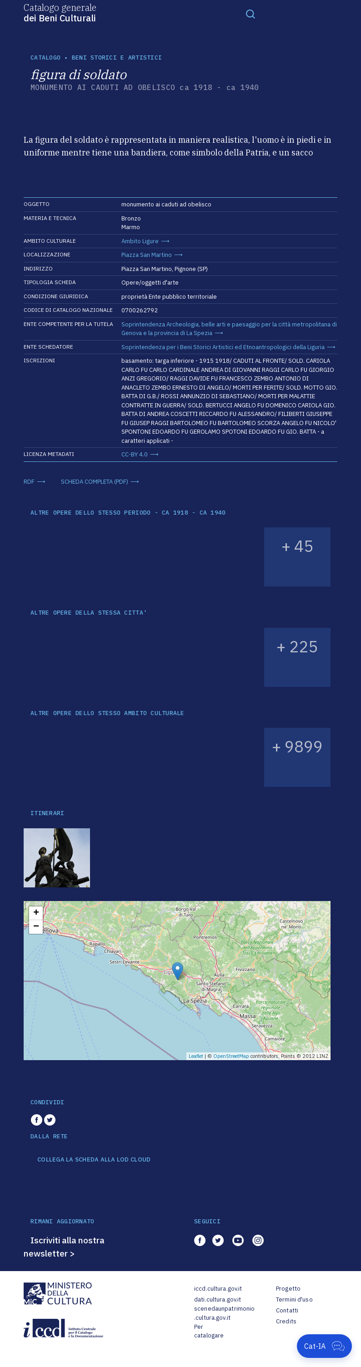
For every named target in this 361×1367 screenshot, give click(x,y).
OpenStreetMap (231, 1056)
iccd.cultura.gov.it (218, 1288)
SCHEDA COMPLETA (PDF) (94, 482)
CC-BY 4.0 (134, 454)
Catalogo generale (60, 12)
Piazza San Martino (146, 255)
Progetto (288, 1288)
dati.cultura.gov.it (217, 1299)
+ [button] (36, 913)
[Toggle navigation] (251, 13)
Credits (286, 1321)
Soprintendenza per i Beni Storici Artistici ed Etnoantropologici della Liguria (223, 347)
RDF (29, 482)
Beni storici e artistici (117, 57)
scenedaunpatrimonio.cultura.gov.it (224, 1313)
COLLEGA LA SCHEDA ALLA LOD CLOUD (93, 1159)
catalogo (45, 57)
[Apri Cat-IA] (324, 1346)
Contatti (287, 1310)
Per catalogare (209, 1331)
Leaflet (196, 1056)
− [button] (36, 927)
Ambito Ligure (140, 241)
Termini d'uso (294, 1299)
